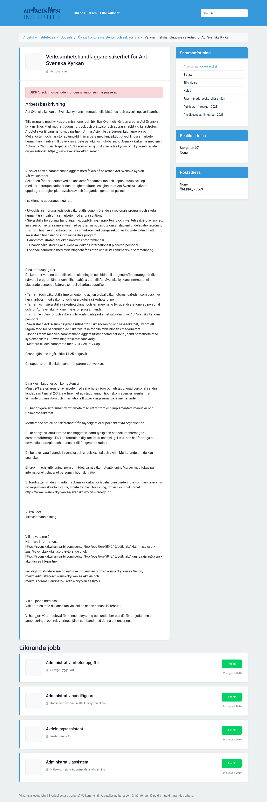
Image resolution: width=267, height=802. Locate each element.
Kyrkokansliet (208, 66)
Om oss (79, 13)
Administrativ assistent (67, 762)
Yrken (93, 13)
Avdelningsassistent (64, 728)
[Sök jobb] (224, 13)
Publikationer (110, 13)
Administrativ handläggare (70, 695)
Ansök (232, 663)
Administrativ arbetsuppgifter (73, 662)
